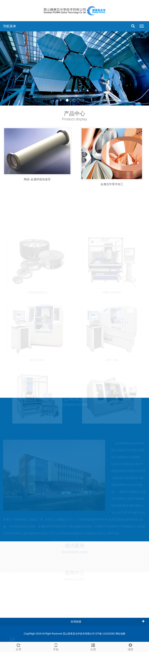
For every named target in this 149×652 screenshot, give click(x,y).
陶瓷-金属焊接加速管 (37, 179)
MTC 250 (112, 363)
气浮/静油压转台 (37, 295)
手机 (56, 646)
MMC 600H (37, 363)
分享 (18, 646)
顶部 (130, 646)
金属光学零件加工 (111, 184)
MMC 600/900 (112, 295)
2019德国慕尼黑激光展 (36, 640)
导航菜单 (9, 26)
